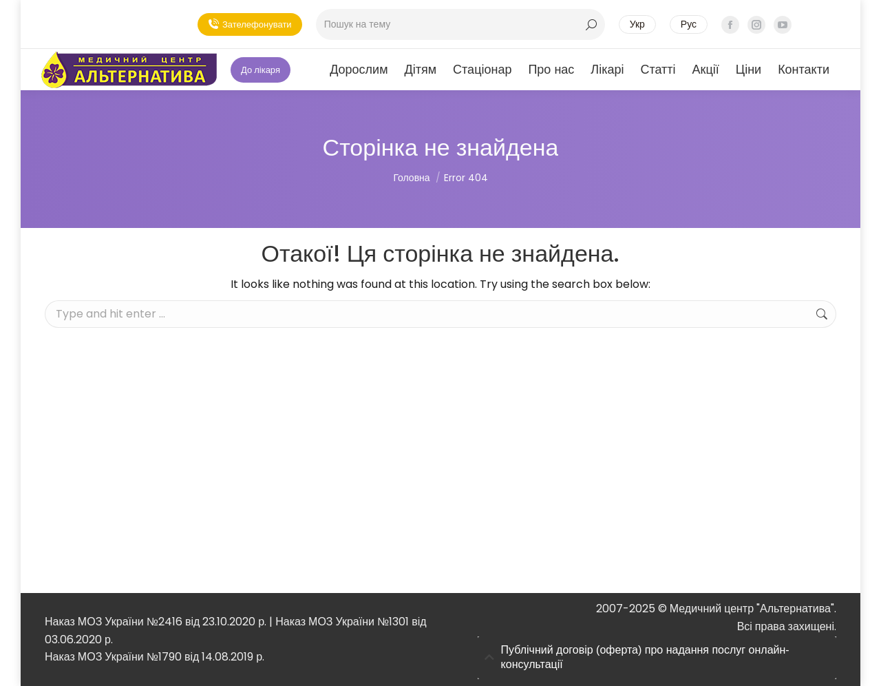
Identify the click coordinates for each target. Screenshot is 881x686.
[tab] (657, 657)
